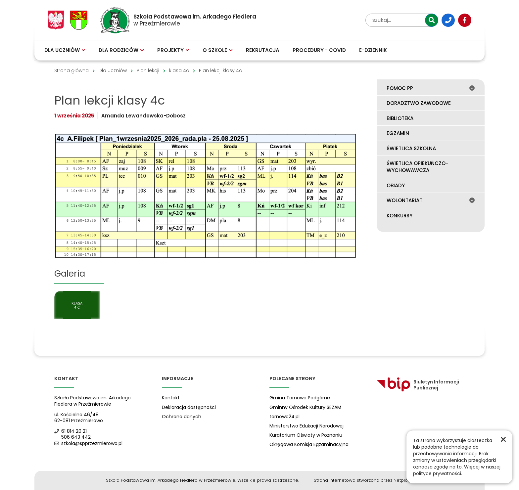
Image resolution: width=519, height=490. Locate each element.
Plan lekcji (148, 70)
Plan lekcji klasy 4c (220, 70)
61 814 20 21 (70, 431)
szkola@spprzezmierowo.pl (88, 443)
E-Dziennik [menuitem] (373, 50)
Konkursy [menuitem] (399, 215)
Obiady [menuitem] (396, 185)
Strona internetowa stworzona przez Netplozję (363, 480)
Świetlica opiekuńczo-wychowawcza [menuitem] (417, 167)
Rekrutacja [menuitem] (262, 50)
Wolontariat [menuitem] (431, 200)
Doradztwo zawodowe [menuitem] (419, 103)
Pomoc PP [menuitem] (431, 88)
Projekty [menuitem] (173, 50)
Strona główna (71, 70)
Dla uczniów (113, 70)
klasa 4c (179, 70)
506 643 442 (72, 437)
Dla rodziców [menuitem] (121, 50)
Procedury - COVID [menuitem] (319, 50)
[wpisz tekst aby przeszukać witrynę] (401, 20)
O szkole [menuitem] (218, 50)
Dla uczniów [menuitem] (64, 50)
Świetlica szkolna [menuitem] (411, 148)
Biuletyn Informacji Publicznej (418, 385)
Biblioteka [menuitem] (400, 118)
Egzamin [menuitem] (398, 133)
